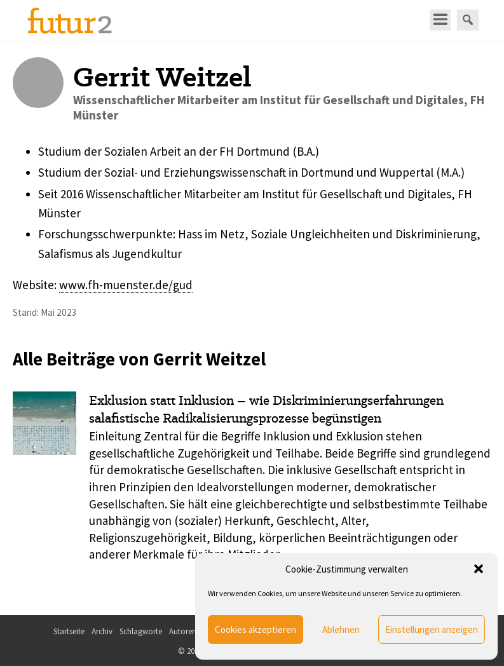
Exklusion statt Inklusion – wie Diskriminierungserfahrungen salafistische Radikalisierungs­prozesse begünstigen (266, 409)
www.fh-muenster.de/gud (126, 284)
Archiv (102, 631)
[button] (478, 568)
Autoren (182, 631)
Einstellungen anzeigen (431, 629)
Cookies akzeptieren (255, 629)
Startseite (69, 631)
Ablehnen (341, 629)
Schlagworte (140, 631)
